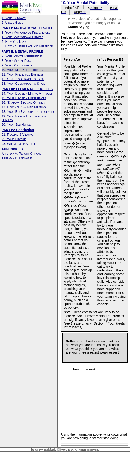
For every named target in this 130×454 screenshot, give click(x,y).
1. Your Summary (14, 18)
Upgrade (80, 12)
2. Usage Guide (12, 22)
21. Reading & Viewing (17, 134)
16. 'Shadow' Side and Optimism (23, 102)
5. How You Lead (14, 42)
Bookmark (95, 8)
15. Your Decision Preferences (24, 98)
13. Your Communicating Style (23, 83)
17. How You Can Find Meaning (24, 107)
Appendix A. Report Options (21, 153)
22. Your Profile (14, 139)
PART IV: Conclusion (18, 130)
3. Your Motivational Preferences (26, 32)
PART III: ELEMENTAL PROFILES (27, 89)
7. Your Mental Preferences (22, 56)
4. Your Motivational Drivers (22, 37)
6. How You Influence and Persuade (27, 46)
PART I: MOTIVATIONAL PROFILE (27, 28)
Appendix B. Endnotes (17, 158)
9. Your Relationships (17, 65)
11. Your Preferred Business (23, 74)
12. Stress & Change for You (23, 79)
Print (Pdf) (72, 8)
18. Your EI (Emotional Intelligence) (28, 112)
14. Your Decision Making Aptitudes (27, 93)
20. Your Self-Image (16, 124)
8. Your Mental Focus (17, 60)
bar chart (82, 323)
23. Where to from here (19, 144)
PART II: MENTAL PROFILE (22, 51)
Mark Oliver (57, 449)
